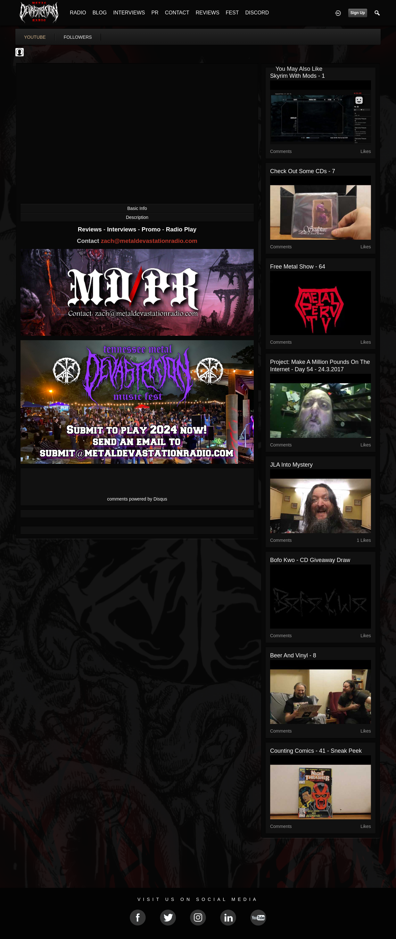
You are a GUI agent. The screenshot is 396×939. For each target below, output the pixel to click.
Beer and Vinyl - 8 (293, 655)
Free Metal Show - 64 (297, 266)
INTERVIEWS (129, 12)
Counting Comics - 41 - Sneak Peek (316, 751)
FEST (232, 12)
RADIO (78, 12)
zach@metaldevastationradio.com (149, 240)
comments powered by (137, 499)
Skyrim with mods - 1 (297, 76)
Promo (152, 229)
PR (154, 12)
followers (78, 37)
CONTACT (177, 12)
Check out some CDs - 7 (302, 171)
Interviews (122, 229)
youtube (35, 37)
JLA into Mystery (291, 464)
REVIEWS (207, 12)
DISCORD (257, 12)
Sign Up (358, 13)
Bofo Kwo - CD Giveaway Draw (310, 560)
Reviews (90, 229)
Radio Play (181, 229)
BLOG (100, 12)
